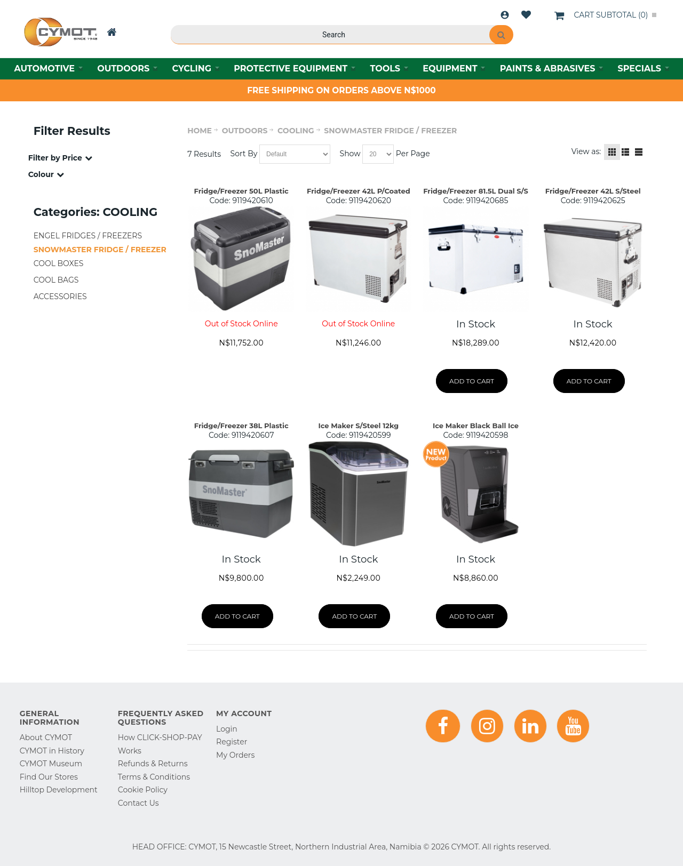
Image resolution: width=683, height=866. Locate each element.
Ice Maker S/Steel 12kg (358, 425)
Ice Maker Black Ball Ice (476, 425)
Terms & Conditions (154, 777)
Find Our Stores (49, 777)
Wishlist (526, 15)
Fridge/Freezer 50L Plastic (241, 191)
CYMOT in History (52, 751)
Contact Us (138, 803)
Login (504, 15)
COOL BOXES (59, 263)
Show (350, 153)
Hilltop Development (59, 790)
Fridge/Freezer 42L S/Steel (593, 191)
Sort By (244, 153)
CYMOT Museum (51, 763)
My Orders (235, 755)
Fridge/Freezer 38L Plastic (241, 425)
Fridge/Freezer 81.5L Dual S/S (475, 191)
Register (231, 742)
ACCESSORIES (60, 296)
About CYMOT (46, 737)
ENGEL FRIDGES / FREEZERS (88, 235)
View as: (586, 151)
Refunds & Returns (153, 763)
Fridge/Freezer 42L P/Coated (358, 191)
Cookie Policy (143, 790)
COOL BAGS (56, 280)
